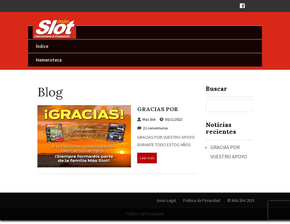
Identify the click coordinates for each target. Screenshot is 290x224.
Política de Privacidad (201, 200)
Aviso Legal (166, 200)
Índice (42, 46)
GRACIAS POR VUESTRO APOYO (162, 112)
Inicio (41, 32)
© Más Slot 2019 (240, 200)
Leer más (147, 158)
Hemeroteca (49, 60)
